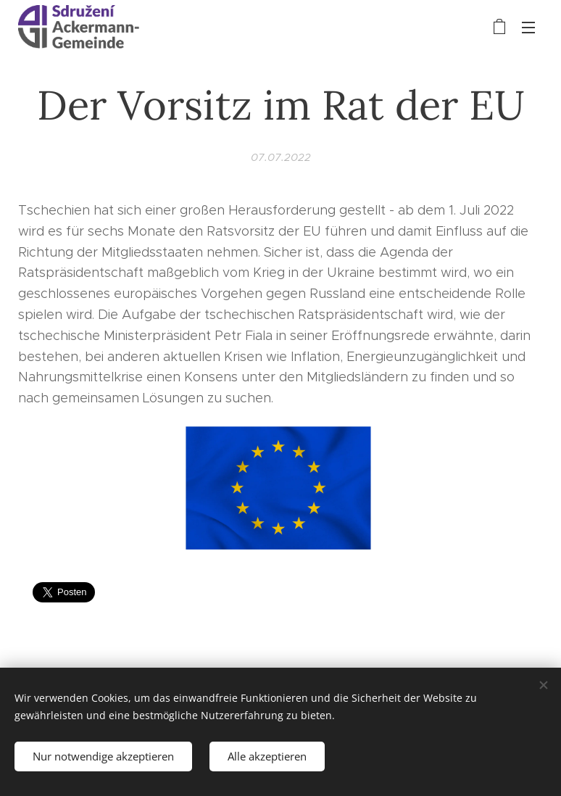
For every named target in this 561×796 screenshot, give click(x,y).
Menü (528, 27)
